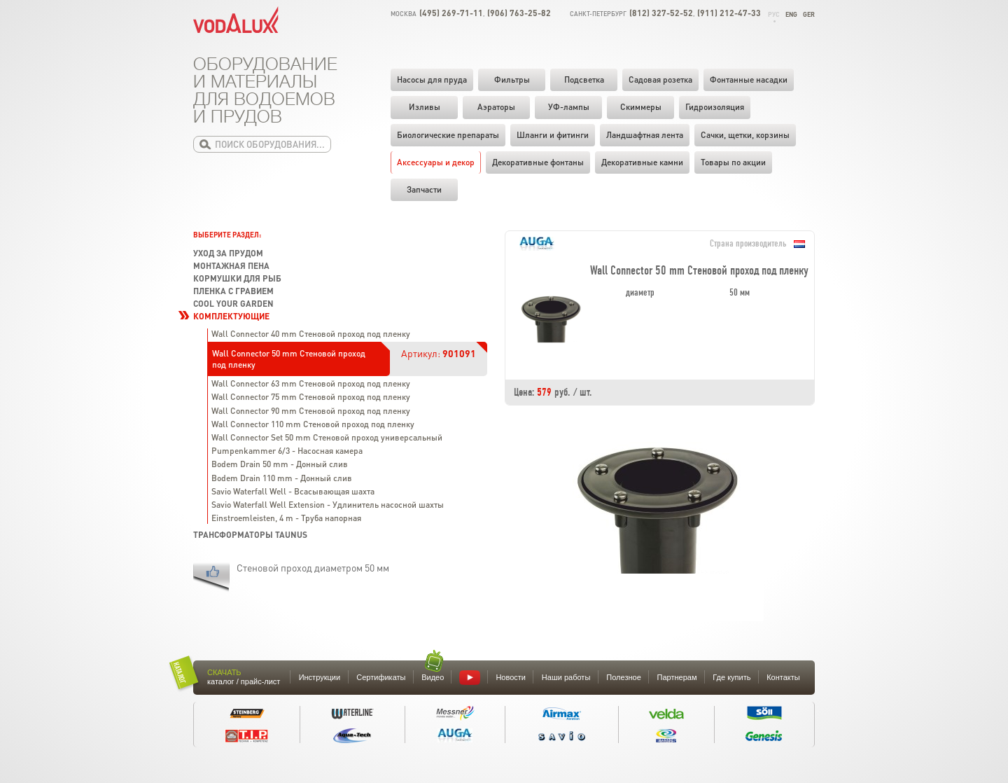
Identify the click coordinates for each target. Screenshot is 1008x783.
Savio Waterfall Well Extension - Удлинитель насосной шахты (327, 504)
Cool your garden (233, 303)
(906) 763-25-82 (519, 13)
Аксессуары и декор (436, 162)
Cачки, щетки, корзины (745, 135)
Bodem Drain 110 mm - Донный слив (281, 478)
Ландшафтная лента (644, 135)
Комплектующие (231, 316)
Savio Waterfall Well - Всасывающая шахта (292, 491)
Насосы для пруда (432, 79)
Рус (774, 14)
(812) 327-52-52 (661, 13)
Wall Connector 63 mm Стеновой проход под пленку (310, 383)
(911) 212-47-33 (729, 13)
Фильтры (512, 79)
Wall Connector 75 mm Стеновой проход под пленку (310, 397)
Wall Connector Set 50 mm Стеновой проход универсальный (326, 437)
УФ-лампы (568, 107)
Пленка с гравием (233, 291)
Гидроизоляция (714, 107)
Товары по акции (733, 162)
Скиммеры (641, 107)
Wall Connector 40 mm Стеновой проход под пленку (310, 333)
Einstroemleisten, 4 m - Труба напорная (286, 518)
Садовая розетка (660, 79)
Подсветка (584, 79)
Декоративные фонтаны (538, 162)
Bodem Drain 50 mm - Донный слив (279, 464)
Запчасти (424, 189)
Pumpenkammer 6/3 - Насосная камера (287, 450)
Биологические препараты (448, 135)
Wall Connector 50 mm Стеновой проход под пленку (288, 359)
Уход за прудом (228, 253)
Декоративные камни (642, 162)
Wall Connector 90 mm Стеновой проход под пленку (310, 411)
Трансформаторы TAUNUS (250, 534)
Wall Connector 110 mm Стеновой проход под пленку (312, 424)
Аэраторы (496, 107)
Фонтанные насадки (749, 79)
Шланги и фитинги (553, 135)
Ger (809, 14)
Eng (791, 14)
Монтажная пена (231, 266)
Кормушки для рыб (237, 278)
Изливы (424, 107)
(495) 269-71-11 (451, 13)
